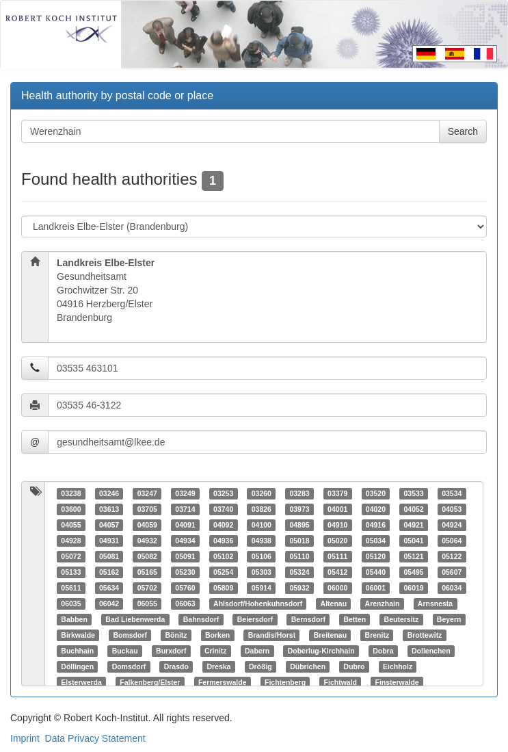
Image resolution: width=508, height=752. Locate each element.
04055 (71, 525)
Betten (354, 619)
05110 (299, 556)
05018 (299, 540)
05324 (299, 572)
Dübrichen (307, 666)
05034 (376, 540)
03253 (223, 493)
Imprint (25, 738)
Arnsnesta (435, 603)
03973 (299, 509)
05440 (376, 572)
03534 (452, 493)
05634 (109, 588)
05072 (71, 556)
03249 (185, 493)
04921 (413, 525)
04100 (261, 525)
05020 (337, 540)
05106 (261, 556)
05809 (223, 588)
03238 (71, 493)
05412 (337, 572)
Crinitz (215, 651)
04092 (223, 525)
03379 (337, 493)
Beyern (449, 619)
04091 (185, 525)
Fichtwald (340, 682)
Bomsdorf (130, 635)
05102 (223, 556)
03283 (299, 493)
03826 (261, 509)
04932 (147, 540)
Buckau (125, 651)
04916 (376, 525)
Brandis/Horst (271, 635)
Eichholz (397, 666)
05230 (185, 572)
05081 (109, 556)
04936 (223, 540)
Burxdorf (171, 651)
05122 (452, 556)
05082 (147, 556)
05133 (71, 572)
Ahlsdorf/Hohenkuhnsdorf (257, 603)
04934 (185, 540)
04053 (452, 509)
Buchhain (77, 651)
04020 (376, 509)
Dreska (218, 666)
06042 (109, 603)
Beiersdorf (255, 619)
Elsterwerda (81, 682)
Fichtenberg (285, 682)
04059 (147, 525)
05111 (337, 556)
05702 (147, 588)
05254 (223, 572)
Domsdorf (129, 666)
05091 (185, 556)
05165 (147, 572)
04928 (71, 540)
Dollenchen (431, 651)
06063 (185, 603)
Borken (217, 635)
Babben (74, 619)
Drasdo (176, 666)
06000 (337, 588)
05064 (452, 540)
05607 (452, 572)
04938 (261, 540)
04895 (299, 525)
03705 (147, 509)
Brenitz (377, 635)
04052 (413, 509)
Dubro (354, 666)
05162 (109, 572)
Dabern (257, 651)
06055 (147, 603)
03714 (185, 509)
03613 (109, 509)
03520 (376, 493)
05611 (71, 588)
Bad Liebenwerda (135, 619)
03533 (413, 493)
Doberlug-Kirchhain (321, 651)
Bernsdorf (308, 619)
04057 (109, 525)
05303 (261, 572)
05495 (413, 572)
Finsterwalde (397, 682)
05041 (413, 540)
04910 (337, 525)
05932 (299, 588)
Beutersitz (401, 619)
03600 (71, 509)
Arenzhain (382, 603)
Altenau (334, 603)
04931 (109, 540)
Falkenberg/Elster (150, 682)
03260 (261, 493)
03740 (223, 509)
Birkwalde (78, 635)
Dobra (383, 651)
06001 (376, 588)
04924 (452, 525)
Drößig (260, 666)
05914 (261, 588)
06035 (71, 603)
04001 (337, 509)
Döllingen (77, 666)
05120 (376, 556)
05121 (413, 556)
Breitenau (330, 635)
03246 (109, 493)
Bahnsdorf (201, 619)
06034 (452, 588)
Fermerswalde (222, 682)
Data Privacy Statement (95, 738)
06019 (413, 588)
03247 (147, 493)
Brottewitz (424, 635)
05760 (185, 588)
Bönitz (176, 635)
